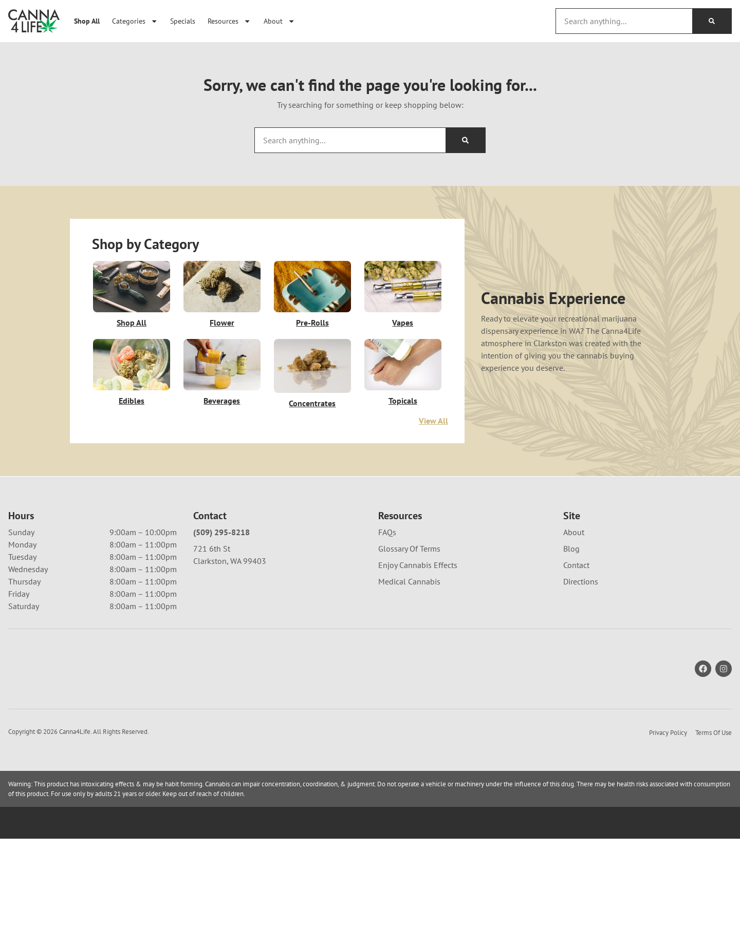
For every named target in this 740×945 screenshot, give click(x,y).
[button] (24, 510)
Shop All (87, 21)
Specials (182, 21)
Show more (36, 758)
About (279, 21)
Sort (682, 491)
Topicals (402, 400)
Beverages (221, 400)
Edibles (131, 400)
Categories (135, 21)
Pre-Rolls (312, 322)
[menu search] (73, 511)
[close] (436, 24)
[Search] (711, 21)
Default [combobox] (690, 502)
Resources (229, 21)
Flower (222, 322)
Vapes (402, 322)
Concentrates (312, 403)
